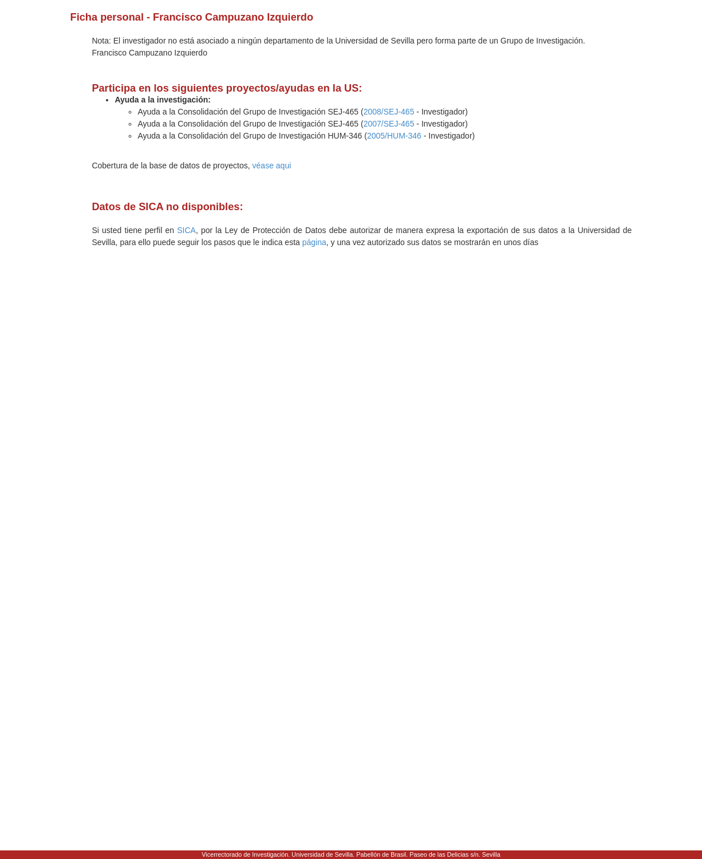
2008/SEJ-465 (389, 111)
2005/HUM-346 (394, 135)
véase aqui (272, 165)
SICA (186, 230)
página (314, 242)
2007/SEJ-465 (389, 123)
